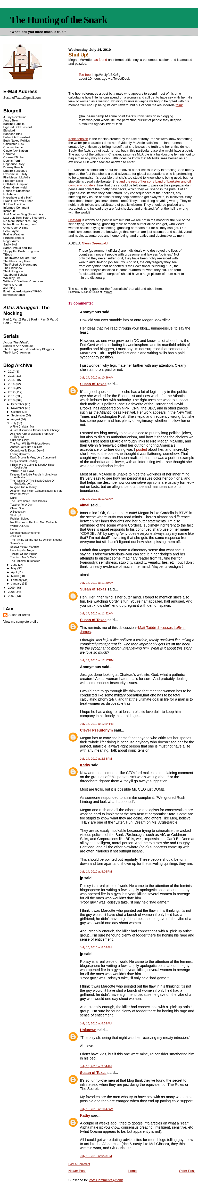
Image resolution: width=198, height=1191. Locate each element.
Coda (13, 529)
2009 (11, 587)
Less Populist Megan (22, 550)
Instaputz (9, 210)
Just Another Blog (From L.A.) (23, 214)
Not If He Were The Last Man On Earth (33, 522)
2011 (11, 396)
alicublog (9, 288)
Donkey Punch (13, 167)
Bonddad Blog (12, 133)
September (18, 415)
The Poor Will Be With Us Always (30, 443)
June (14, 564)
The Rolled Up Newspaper (20, 264)
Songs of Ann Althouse (18, 345)
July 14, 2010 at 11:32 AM (96, 613)
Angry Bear (10, 120)
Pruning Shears (13, 237)
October (16, 411)
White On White (19, 494)
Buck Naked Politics (16, 140)
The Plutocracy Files (16, 261)
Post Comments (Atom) (106, 1180)
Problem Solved (19, 518)
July (14, 423)
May (14, 568)
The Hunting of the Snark (58, 19)
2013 (11, 388)
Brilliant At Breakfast (16, 137)
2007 (11, 595)
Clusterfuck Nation (15, 150)
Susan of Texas (93, 384)
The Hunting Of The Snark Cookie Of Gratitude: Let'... (32, 482)
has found (100, 60)
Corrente (9, 153)
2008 (11, 591)
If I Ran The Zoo (14, 204)
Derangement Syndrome (25, 532)
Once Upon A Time (15, 227)
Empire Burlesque (15, 170)
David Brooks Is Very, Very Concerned (33, 457)
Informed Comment (16, 207)
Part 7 (7, 323)
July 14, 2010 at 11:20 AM (96, 582)
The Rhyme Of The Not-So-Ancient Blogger (36, 539)
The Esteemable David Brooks (28, 501)
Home (132, 1171)
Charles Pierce (13, 147)
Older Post (187, 1171)
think (179, 105)
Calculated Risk (13, 143)
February (17, 579)
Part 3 (26, 319)
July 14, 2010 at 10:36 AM (96, 377)
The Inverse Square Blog (19, 257)
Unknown (88, 1030)
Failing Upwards (20, 454)
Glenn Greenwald (95, 243)
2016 (11, 375)
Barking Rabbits (13, 123)
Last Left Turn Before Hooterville (24, 217)
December (18, 404)
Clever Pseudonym (96, 730)
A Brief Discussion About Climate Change (35, 430)
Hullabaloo (10, 194)
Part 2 (17, 319)
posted (141, 449)
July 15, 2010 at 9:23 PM (96, 1155)
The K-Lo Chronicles (17, 352)
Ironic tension (78, 139)
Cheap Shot (17, 508)
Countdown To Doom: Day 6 (27, 450)
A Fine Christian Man (22, 426)
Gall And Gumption (15, 184)
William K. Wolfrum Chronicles (23, 281)
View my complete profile (20, 621)
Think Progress (13, 271)
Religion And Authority (23, 487)
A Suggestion (18, 511)
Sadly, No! (10, 244)
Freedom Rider (13, 180)
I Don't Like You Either (18, 200)
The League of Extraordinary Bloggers (28, 349)
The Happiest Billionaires (25, 561)
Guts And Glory (19, 440)
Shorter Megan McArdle (24, 546)
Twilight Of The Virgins (23, 554)
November (18, 407)
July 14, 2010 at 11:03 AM (96, 498)
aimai (84, 505)
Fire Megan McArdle (16, 177)
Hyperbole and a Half (17, 197)
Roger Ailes (11, 241)
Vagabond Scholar (15, 274)
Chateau (74, 220)
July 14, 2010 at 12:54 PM (96, 723)
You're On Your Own (22, 471)
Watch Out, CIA (19, 525)
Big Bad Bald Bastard (17, 127)
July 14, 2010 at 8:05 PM (96, 871)
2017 (11, 371)
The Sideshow (12, 267)
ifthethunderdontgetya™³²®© (22, 291)
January (16, 583)
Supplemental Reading (24, 461)
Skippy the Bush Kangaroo (21, 251)
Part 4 (35, 319)
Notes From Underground (20, 224)
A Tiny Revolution (15, 117)
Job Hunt (15, 536)
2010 (11, 400)
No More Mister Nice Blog (20, 221)
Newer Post (76, 1171)
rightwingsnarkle (14, 294)
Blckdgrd (9, 130)
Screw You (16, 543)
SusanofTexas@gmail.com (22, 98)
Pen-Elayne (11, 231)
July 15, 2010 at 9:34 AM (96, 1066)
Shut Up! (15, 515)
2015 (11, 379)
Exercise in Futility (15, 174)
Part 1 (7, 319)
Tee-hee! (85, 75)
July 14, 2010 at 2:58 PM (96, 758)
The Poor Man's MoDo (23, 557)
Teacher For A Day (21, 504)
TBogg (7, 254)
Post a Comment (79, 1163)
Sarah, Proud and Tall (17, 247)
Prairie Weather (13, 234)
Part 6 (54, 319)
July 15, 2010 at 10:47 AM (96, 1109)
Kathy (85, 765)
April (14, 572)
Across (16, 342)
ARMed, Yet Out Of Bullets (26, 447)
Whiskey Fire (12, 278)
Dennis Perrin (12, 160)
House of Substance (16, 190)
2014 (11, 383)
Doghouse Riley (13, 164)
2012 (11, 392)
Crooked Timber (14, 157)
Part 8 (17, 323)
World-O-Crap (12, 284)
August (16, 419)
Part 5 (44, 319)
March (15, 576)
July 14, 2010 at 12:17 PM (96, 660)
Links (13, 497)
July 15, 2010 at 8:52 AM (96, 947)
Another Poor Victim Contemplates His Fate (36, 490)
